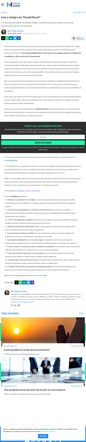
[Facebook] (19, 38)
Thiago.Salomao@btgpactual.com (22, 302)
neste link (36, 191)
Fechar (43, 436)
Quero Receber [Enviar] (43, 142)
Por (15, 31)
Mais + (82, 313)
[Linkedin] (11, 38)
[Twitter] (3, 38)
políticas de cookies (48, 431)
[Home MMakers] (13, 4)
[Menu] (4, 4)
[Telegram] (15, 38)
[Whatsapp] (7, 38)
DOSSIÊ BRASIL (10, 160)
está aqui (20, 191)
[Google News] (78, 38)
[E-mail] (43, 137)
